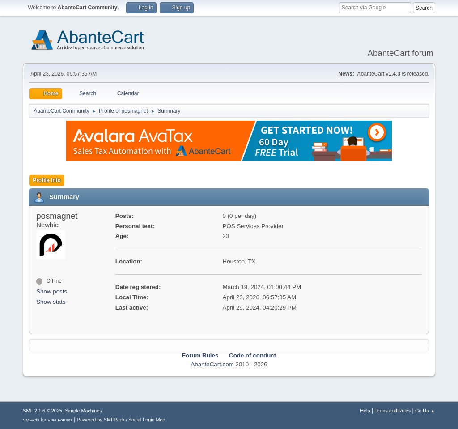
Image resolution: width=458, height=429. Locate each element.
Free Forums (59, 419)
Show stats (50, 301)
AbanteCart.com (212, 364)
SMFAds (31, 419)
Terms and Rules (392, 410)
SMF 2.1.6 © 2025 (42, 410)
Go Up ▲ (425, 410)
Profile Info (47, 180)
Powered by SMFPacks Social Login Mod (121, 419)
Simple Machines (83, 410)
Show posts (51, 291)
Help (365, 410)
